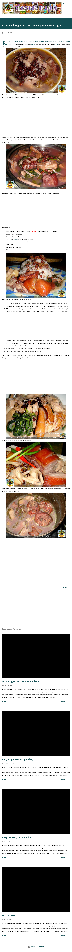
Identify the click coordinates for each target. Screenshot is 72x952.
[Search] (64, 3)
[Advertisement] (36, 120)
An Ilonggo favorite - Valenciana (20, 681)
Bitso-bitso (8, 915)
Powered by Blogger (36, 947)
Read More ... (65, 702)
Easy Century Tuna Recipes (17, 837)
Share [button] (65, 588)
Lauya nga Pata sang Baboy (17, 759)
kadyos (33, 44)
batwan (56, 44)
